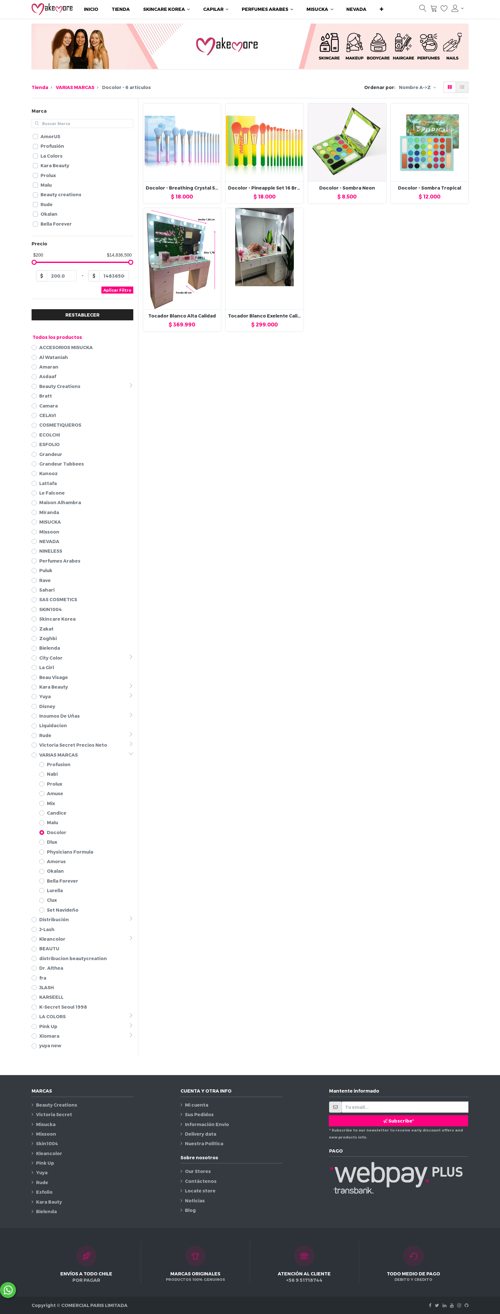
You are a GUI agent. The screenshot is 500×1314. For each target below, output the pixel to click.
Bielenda (46, 1211)
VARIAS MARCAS (75, 87)
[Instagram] (459, 1305)
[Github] (466, 1305)
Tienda (40, 87)
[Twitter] (437, 1305)
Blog (190, 1210)
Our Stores (198, 1171)
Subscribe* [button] (398, 1121)
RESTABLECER (82, 314)
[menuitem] (91, 9)
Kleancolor (49, 1153)
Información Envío (207, 1124)
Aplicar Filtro (117, 290)
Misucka (45, 1124)
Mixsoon (46, 1134)
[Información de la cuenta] (458, 8)
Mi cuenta (196, 1105)
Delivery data (200, 1134)
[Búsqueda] (422, 9)
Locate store (200, 1190)
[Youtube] (452, 1305)
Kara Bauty (49, 1202)
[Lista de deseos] (444, 9)
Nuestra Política (204, 1143)
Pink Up (45, 1163)
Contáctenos (201, 1181)
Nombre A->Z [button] (415, 87)
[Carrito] (433, 9)
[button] (381, 9)
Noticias (195, 1200)
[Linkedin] (444, 1305)
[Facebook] (430, 1305)
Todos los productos (57, 337)
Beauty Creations (56, 1105)
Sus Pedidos (199, 1114)
